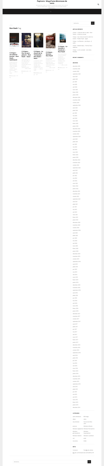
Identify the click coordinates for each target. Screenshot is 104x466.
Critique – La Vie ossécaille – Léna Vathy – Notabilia (82, 50)
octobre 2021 (76, 196)
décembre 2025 (76, 66)
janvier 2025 (75, 94)
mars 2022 (75, 183)
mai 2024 (75, 115)
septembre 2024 (77, 105)
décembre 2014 (76, 407)
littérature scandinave (89, 435)
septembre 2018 (77, 290)
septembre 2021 (77, 199)
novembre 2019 (76, 256)
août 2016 (75, 355)
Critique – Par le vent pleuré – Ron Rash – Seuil (26, 54)
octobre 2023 (76, 134)
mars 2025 (75, 89)
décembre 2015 (76, 376)
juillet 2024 (75, 110)
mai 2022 (75, 178)
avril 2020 (75, 243)
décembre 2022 (76, 160)
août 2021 (75, 201)
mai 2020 (75, 240)
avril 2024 (75, 118)
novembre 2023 (76, 131)
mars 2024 (75, 121)
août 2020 (75, 233)
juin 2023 (75, 144)
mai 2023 (75, 147)
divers (85, 419)
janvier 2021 (75, 220)
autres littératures (77, 416)
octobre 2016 (76, 350)
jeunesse (75, 426)
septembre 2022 (77, 167)
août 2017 (75, 324)
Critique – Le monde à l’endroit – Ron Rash (62, 49)
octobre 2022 (76, 165)
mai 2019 (75, 272)
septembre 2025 (77, 74)
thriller (85, 441)
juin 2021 (75, 206)
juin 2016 (75, 360)
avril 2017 (75, 334)
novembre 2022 (76, 162)
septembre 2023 (77, 136)
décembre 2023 (76, 128)
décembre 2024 (76, 97)
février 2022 (75, 186)
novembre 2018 (76, 287)
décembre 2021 (76, 191)
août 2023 (75, 139)
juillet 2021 (75, 204)
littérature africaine (88, 426)
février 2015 (75, 402)
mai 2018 (75, 300)
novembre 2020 (76, 225)
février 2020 (75, 248)
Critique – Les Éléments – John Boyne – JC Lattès (82, 42)
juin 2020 (75, 238)
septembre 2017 (77, 321)
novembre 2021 (76, 193)
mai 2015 (75, 394)
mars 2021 (75, 214)
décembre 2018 (76, 285)
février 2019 (75, 279)
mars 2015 (75, 399)
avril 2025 (75, 87)
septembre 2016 (77, 352)
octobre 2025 (76, 71)
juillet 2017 (75, 326)
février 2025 (75, 92)
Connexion (75, 450)
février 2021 (75, 217)
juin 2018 (75, 298)
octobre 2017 (76, 319)
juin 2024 (75, 113)
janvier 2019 (75, 282)
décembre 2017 (76, 313)
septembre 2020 (77, 230)
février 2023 (75, 154)
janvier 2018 (75, 311)
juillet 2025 (75, 79)
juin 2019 (75, 269)
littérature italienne (77, 435)
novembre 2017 (76, 316)
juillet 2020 (75, 235)
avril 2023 (75, 149)
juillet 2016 (75, 358)
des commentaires (78, 452)
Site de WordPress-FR (89, 452)
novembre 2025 (76, 68)
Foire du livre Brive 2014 (88, 422)
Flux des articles (88, 450)
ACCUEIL (46, 17)
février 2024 (75, 123)
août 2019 (75, 264)
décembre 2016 (76, 345)
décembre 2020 (76, 222)
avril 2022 (75, 180)
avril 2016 (75, 365)
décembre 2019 (76, 253)
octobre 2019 (76, 259)
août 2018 (75, 293)
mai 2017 (75, 332)
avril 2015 (75, 397)
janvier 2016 (75, 373)
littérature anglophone (12, 48)
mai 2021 (75, 209)
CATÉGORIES (56, 17)
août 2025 (75, 76)
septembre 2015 (77, 384)
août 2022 (75, 170)
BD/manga (86, 416)
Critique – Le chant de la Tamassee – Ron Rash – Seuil (38, 54)
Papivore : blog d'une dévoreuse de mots (52, 5)
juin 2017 (75, 329)
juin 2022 (75, 175)
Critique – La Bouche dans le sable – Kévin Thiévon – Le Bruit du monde (82, 33)
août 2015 (75, 386)
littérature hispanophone (87, 432)
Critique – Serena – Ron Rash (49, 54)
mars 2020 (75, 246)
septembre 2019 (77, 261)
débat (74, 419)
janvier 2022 (75, 188)
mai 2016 (75, 363)
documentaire (76, 422)
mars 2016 (75, 368)
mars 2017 (75, 337)
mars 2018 (75, 305)
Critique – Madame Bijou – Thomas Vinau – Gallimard (83, 46)
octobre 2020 (76, 227)
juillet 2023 (75, 141)
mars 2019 (75, 277)
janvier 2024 (75, 126)
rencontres (75, 441)
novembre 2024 (76, 100)
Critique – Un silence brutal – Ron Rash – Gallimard (14, 56)
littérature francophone (89, 428)
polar (85, 438)
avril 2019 (75, 274)
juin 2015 (75, 391)
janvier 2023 (75, 157)
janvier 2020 (75, 251)
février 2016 (75, 371)
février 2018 (75, 308)
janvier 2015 (75, 404)
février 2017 (75, 339)
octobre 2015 (76, 381)
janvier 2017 (75, 342)
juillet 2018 (75, 295)
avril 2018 (75, 303)
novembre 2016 (76, 347)
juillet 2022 (75, 173)
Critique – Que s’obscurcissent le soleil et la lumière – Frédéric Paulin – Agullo (83, 37)
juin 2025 (75, 81)
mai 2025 (75, 84)
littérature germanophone (76, 432)
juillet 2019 (75, 266)
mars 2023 (75, 152)
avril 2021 (75, 212)
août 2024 (75, 108)
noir (74, 438)
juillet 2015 (75, 389)
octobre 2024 (76, 102)
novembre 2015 (76, 378)
